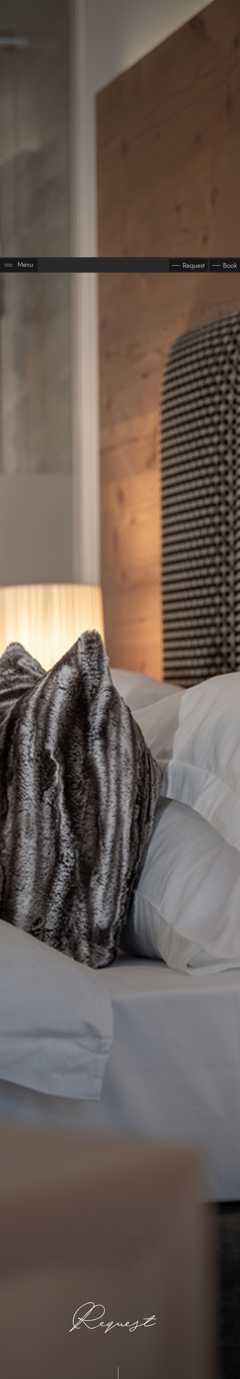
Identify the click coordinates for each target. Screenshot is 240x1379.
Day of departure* (146, 1256)
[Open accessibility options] (14, 1346)
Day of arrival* (52, 1256)
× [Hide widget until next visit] (20, 1340)
